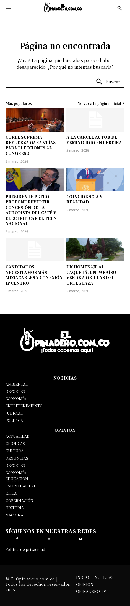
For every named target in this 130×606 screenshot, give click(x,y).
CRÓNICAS (15, 443)
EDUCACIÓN (17, 478)
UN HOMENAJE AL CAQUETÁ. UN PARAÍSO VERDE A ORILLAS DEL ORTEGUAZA (91, 275)
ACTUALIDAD (18, 436)
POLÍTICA (14, 420)
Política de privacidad (25, 549)
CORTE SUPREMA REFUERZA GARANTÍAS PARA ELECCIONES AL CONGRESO (31, 145)
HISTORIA (15, 507)
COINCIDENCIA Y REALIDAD (84, 199)
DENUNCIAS (17, 458)
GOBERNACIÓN (19, 500)
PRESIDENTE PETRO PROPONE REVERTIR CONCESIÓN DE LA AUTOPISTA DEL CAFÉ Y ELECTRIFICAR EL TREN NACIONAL (31, 210)
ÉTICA (11, 493)
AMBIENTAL (17, 384)
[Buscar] (108, 82)
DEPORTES (15, 391)
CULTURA (15, 450)
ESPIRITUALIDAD (21, 485)
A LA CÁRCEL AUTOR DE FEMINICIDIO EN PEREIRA (94, 139)
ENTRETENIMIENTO (24, 405)
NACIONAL (15, 515)
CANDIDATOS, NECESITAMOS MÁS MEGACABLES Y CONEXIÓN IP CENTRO (34, 275)
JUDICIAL (14, 413)
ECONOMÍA (16, 398)
